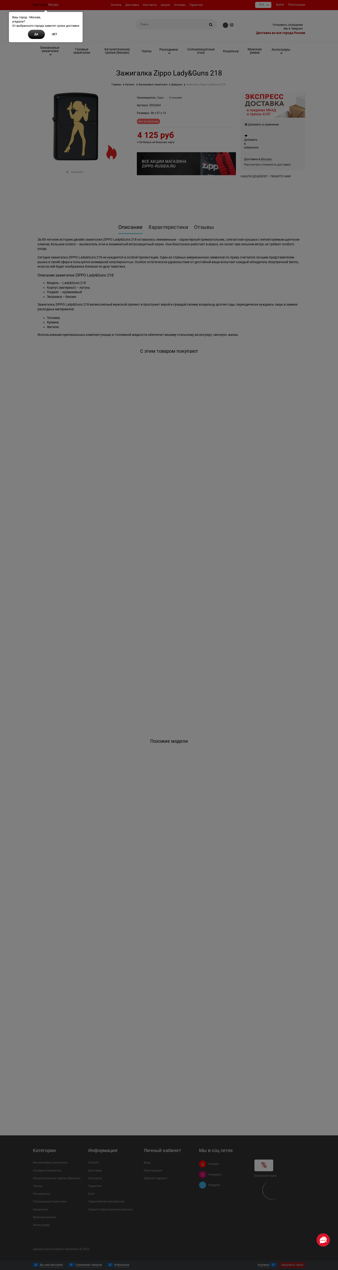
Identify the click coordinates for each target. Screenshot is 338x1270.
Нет (54, 34)
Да (36, 34)
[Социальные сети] (323, 1240)
